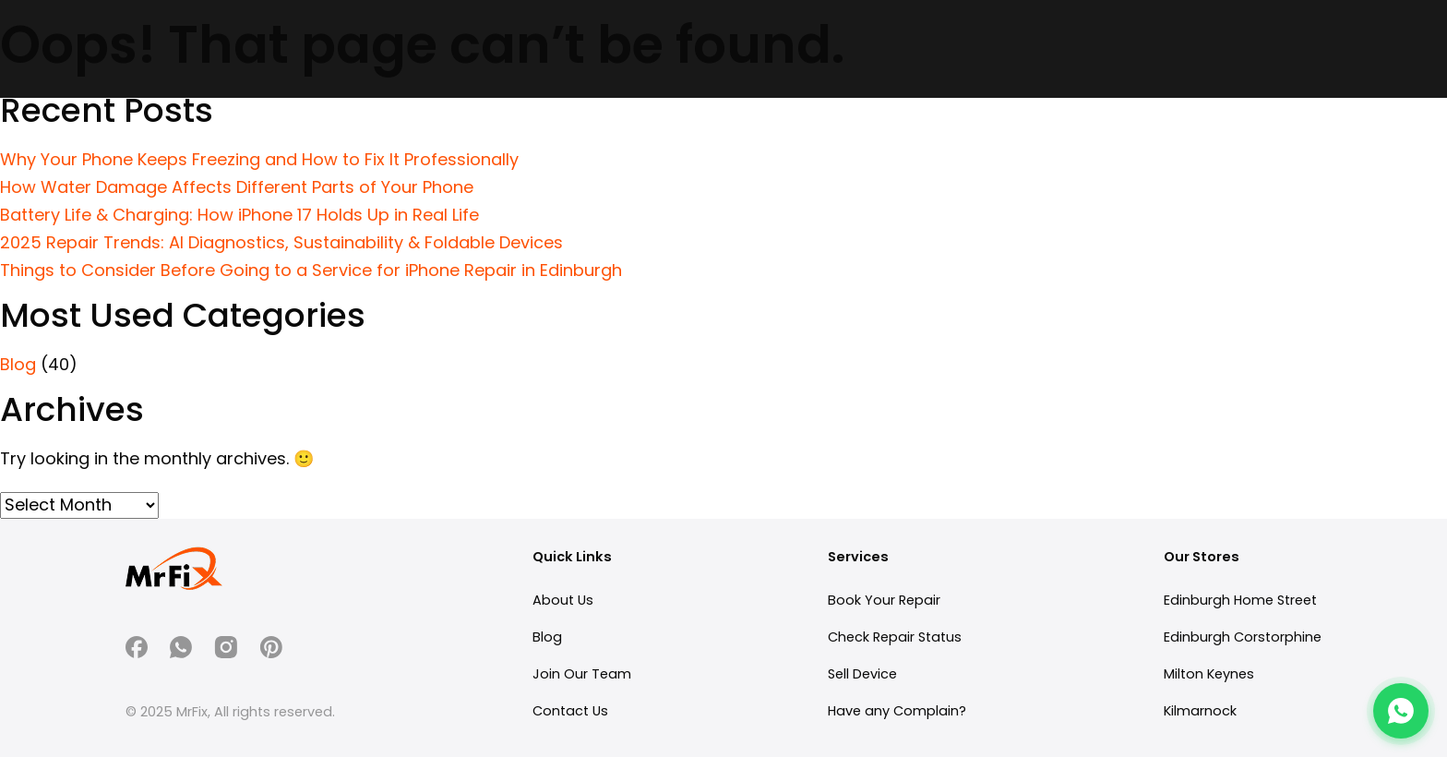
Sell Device (862, 674)
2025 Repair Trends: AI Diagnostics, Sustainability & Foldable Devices (281, 242)
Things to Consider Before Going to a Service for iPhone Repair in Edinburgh (311, 270)
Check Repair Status (895, 637)
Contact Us (570, 711)
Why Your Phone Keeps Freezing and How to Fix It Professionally (259, 159)
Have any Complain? (897, 711)
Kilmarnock (1200, 711)
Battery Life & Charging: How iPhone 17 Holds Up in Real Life (239, 214)
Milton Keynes (1209, 674)
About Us (562, 600)
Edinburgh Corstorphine (1242, 637)
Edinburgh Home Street (1240, 600)
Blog (18, 364)
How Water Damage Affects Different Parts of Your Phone (236, 186)
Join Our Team (581, 674)
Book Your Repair (884, 600)
